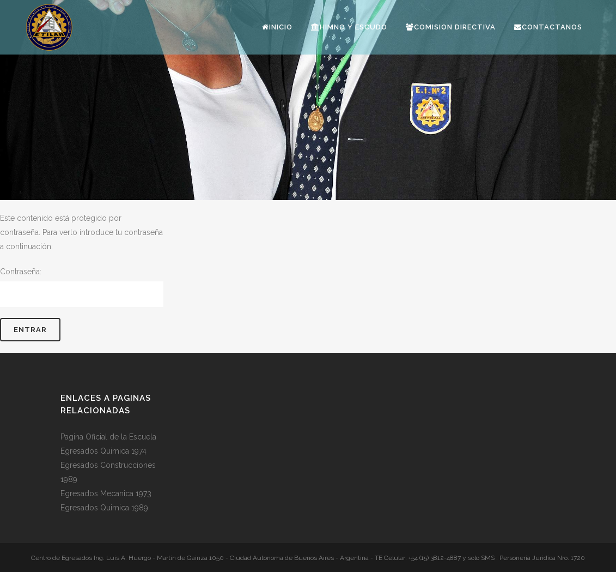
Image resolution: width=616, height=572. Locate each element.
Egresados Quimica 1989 (104, 507)
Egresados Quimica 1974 (103, 451)
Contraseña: (81, 287)
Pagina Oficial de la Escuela (108, 436)
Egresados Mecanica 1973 (105, 493)
